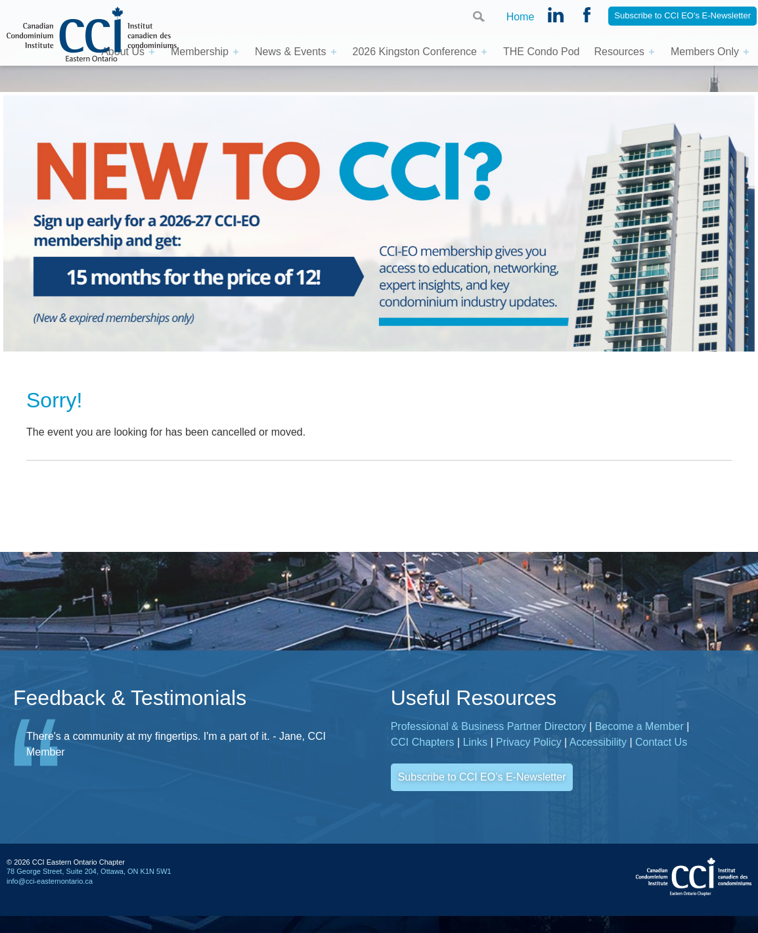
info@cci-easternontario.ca (50, 881)
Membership (200, 51)
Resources (619, 51)
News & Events (290, 51)
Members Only (705, 51)
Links (475, 742)
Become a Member (639, 726)
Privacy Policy (529, 742)
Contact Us (661, 742)
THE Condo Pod (541, 51)
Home (520, 16)
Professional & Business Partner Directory (489, 726)
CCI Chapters (423, 742)
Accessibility (598, 742)
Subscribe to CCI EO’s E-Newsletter (482, 777)
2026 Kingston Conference (415, 51)
